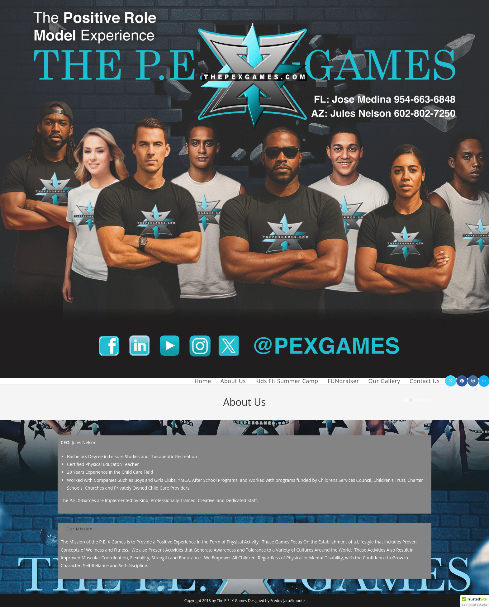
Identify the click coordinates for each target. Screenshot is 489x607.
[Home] (406, 400)
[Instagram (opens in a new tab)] (473, 380)
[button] (474, 601)
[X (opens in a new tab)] (450, 380)
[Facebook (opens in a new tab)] (462, 380)
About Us (422, 400)
